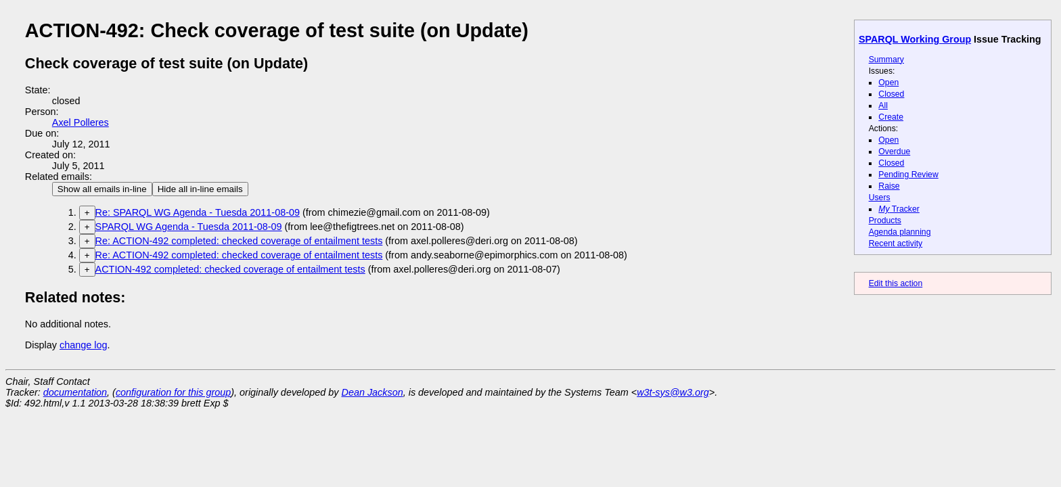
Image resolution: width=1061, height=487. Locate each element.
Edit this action (896, 283)
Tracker (899, 209)
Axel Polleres (80, 122)
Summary (886, 59)
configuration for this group (173, 392)
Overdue (894, 151)
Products (885, 220)
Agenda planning (900, 232)
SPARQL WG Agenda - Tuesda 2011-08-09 (188, 226)
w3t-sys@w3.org (673, 392)
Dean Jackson (372, 392)
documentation (75, 392)
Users (879, 197)
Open (888, 82)
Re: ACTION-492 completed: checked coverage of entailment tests (239, 240)
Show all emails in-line (102, 189)
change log (83, 345)
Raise (888, 186)
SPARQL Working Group (915, 39)
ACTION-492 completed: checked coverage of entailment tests (230, 269)
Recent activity (896, 243)
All (883, 105)
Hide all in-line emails (200, 189)
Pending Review (908, 174)
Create (890, 117)
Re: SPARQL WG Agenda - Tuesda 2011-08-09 (197, 212)
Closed (891, 94)
